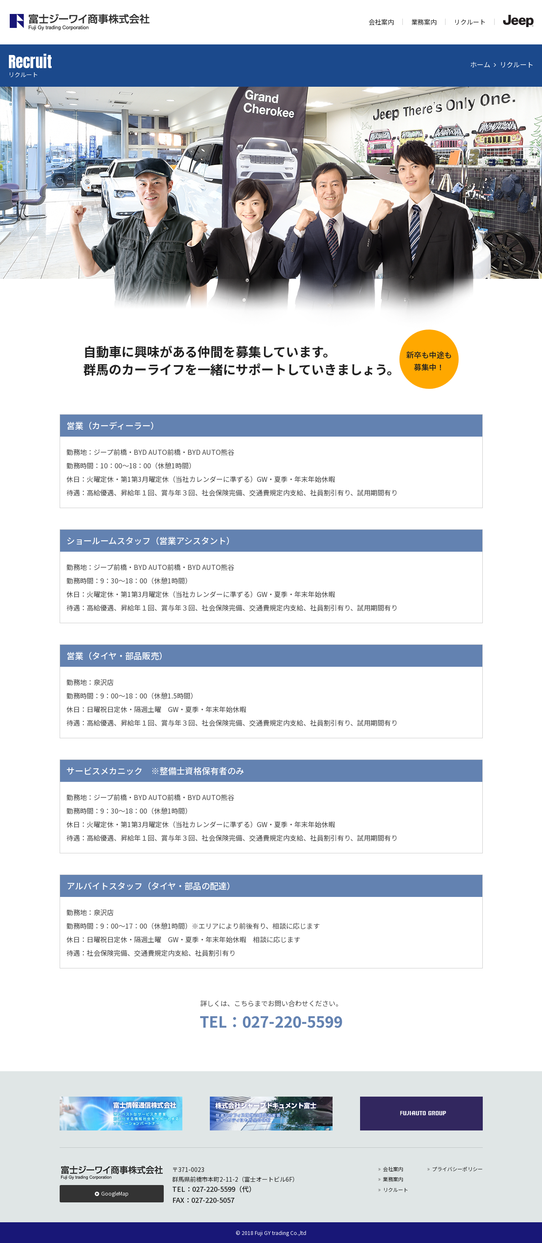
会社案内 (381, 21)
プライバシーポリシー (457, 1168)
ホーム (480, 64)
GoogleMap (115, 1193)
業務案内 (424, 21)
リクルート (470, 21)
